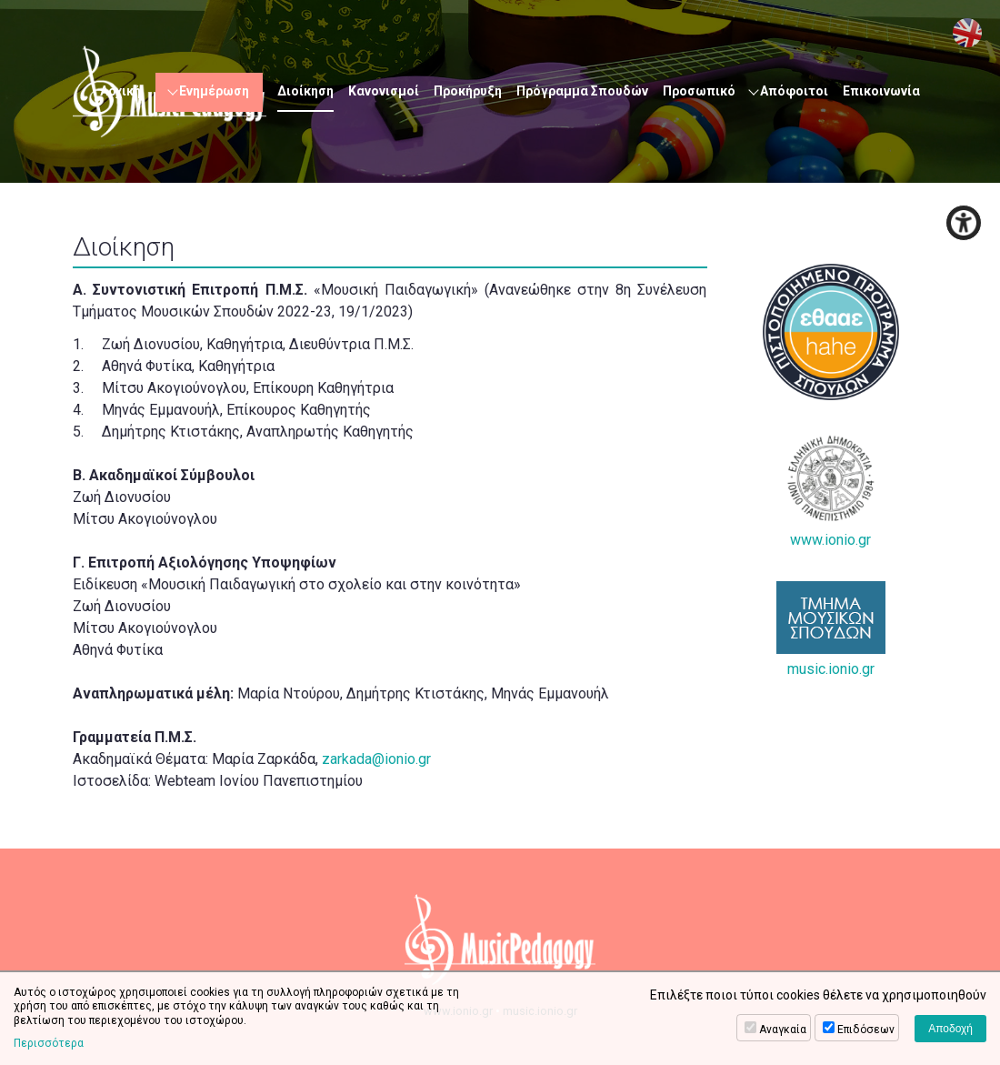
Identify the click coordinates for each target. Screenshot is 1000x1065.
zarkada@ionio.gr (376, 759)
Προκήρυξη (468, 91)
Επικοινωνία (881, 91)
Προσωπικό (699, 91)
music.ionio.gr (830, 629)
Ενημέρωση (214, 91)
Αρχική (120, 91)
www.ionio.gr (830, 491)
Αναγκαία (782, 1029)
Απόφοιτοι (794, 91)
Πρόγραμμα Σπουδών (582, 91)
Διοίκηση (305, 91)
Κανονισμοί (383, 91)
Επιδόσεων (866, 1029)
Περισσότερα (49, 1043)
